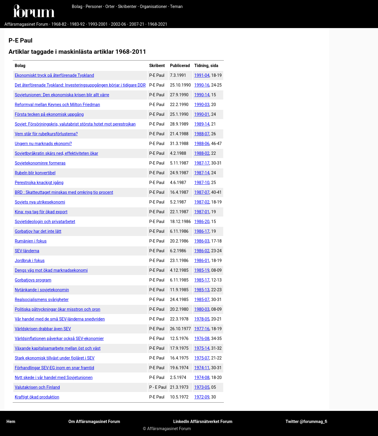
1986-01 (201, 260)
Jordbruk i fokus (30, 260)
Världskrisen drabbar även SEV (43, 328)
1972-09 (201, 397)
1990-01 (201, 114)
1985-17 (201, 280)
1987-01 (201, 211)
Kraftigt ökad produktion (37, 397)
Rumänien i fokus (31, 241)
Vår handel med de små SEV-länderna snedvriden (60, 319)
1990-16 (201, 85)
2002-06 (118, 24)
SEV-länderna (27, 250)
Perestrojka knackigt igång (39, 182)
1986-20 (201, 221)
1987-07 (201, 192)
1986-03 (201, 241)
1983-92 (77, 24)
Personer (94, 6)
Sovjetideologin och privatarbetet (45, 221)
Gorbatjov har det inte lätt (38, 231)
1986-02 (201, 250)
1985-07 (201, 299)
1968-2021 (157, 24)
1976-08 (201, 338)
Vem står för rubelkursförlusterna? (46, 133)
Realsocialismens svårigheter (42, 299)
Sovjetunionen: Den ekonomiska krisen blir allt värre (62, 94)
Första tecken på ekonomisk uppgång (49, 114)
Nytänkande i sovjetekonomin (42, 289)
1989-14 (201, 124)
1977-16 (201, 328)
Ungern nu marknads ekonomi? (43, 143)
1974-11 (201, 367)
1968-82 (58, 24)
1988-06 (201, 143)
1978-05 (201, 319)
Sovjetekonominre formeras (40, 163)
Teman (176, 6)
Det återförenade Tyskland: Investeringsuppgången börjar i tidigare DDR (80, 85)
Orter (110, 6)
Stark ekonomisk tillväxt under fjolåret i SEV (54, 358)
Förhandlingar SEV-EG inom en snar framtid (54, 367)
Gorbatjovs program (33, 280)
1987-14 (201, 172)
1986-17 (201, 231)
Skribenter (127, 6)
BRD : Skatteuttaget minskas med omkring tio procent (64, 192)
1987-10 (201, 182)
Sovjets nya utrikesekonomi (40, 202)
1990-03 (201, 104)
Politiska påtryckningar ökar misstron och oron (57, 309)
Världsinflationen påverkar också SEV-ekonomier (59, 338)
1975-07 (201, 358)
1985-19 (201, 270)
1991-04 (201, 75)
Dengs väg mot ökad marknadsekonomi (51, 270)
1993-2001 (98, 24)
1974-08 (201, 377)
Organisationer (153, 6)
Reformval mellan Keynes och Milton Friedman (57, 104)
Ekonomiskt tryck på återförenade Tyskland (54, 75)
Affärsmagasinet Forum (26, 24)
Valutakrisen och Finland (37, 387)
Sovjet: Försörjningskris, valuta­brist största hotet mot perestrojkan (75, 124)
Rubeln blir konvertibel (35, 172)
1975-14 (201, 348)
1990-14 (201, 94)
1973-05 (201, 387)
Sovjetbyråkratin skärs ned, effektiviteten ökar (56, 153)
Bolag (77, 6)
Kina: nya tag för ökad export (41, 211)
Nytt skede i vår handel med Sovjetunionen (53, 377)
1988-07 (201, 133)
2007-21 (136, 24)
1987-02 (201, 202)
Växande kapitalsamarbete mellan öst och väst (57, 348)
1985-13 (201, 289)
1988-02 (201, 153)
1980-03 (201, 309)
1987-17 (201, 163)
